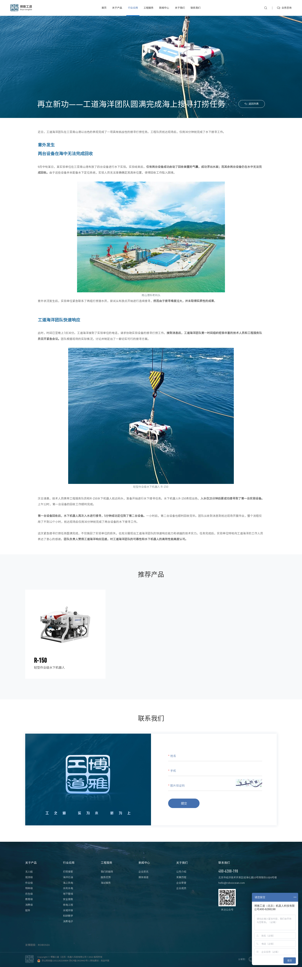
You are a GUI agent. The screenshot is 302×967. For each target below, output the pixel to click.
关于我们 (180, 8)
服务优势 (106, 877)
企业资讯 (143, 871)
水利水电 (68, 888)
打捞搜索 (68, 871)
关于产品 (117, 8)
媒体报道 (143, 877)
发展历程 (181, 877)
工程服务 (148, 8)
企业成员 (181, 888)
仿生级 (29, 894)
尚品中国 (105, 960)
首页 (104, 8)
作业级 (29, 883)
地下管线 (68, 894)
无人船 (29, 871)
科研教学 (68, 916)
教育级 (29, 899)
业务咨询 (287, 8)
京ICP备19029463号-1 (79, 960)
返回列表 (254, 104)
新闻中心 (164, 8)
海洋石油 (68, 877)
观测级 (29, 877)
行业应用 (133, 8)
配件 (27, 910)
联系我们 (195, 8)
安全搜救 (68, 899)
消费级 (29, 905)
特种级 (29, 888)
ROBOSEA (44, 945)
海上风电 (68, 883)
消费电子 (68, 921)
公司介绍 (181, 871)
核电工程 (68, 905)
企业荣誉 (181, 883)
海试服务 (106, 883)
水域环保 (68, 910)
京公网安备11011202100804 (55, 960)
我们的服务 (107, 871)
